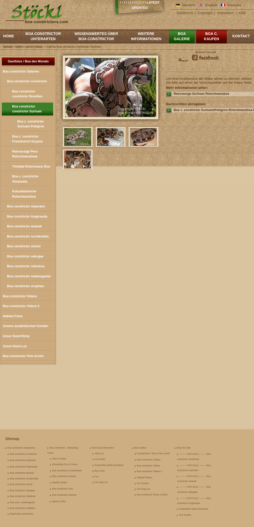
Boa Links (100, 471)
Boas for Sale (183, 447)
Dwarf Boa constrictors (21, 513)
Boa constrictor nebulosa (26, 266)
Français (234, 5)
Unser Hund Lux (15, 346)
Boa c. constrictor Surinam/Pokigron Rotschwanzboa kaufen (214, 110)
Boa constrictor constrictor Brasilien (27, 94)
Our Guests (143, 483)
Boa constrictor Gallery (148, 459)
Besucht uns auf (205, 52)
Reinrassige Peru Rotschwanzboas (25, 154)
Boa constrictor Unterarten (43, 36)
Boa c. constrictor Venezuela (25, 179)
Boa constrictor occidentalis (28, 236)
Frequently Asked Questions (109, 465)
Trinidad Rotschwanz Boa (31, 166)
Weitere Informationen (146, 36)
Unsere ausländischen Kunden (25, 326)
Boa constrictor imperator (26, 206)
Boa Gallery (140, 447)
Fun (97, 476)
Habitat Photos (144, 477)
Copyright (205, 13)
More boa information (103, 447)
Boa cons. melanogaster (22, 502)
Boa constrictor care (62, 488)
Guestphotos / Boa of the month (153, 453)
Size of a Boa (59, 458)
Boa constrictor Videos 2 (21, 306)
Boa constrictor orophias (25, 286)
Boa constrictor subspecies (21, 447)
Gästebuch (185, 13)
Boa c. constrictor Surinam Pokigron (30, 124)
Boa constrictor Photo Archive (152, 494)
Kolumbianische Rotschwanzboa (24, 194)
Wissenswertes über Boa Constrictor (96, 36)
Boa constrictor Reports (64, 495)
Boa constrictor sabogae (25, 256)
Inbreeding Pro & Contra (64, 464)
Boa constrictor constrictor (27, 81)
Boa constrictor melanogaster (29, 276)
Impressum (225, 13)
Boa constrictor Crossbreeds (67, 470)
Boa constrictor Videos (20, 296)
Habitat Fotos (13, 316)
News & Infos (59, 501)
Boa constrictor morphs (64, 476)
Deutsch (188, 5)
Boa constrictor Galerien (21, 71)
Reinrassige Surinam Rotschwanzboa (201, 94)
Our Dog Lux (101, 482)
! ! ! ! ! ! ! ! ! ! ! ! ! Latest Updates (140, 5)
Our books (100, 459)
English (211, 5)
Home (8, 36)
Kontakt (241, 36)
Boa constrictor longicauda (27, 216)
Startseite (7, 46)
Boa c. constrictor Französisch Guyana (27, 139)
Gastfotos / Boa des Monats (28, 61)
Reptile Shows (59, 482)
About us (99, 453)
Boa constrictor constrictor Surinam (27, 109)
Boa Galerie (182, 36)
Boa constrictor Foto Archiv (23, 356)
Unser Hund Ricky (16, 336)
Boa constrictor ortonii (23, 246)
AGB (242, 13)
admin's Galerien (34, 46)
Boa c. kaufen (211, 36)
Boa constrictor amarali (24, 226)
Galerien (19, 46)
